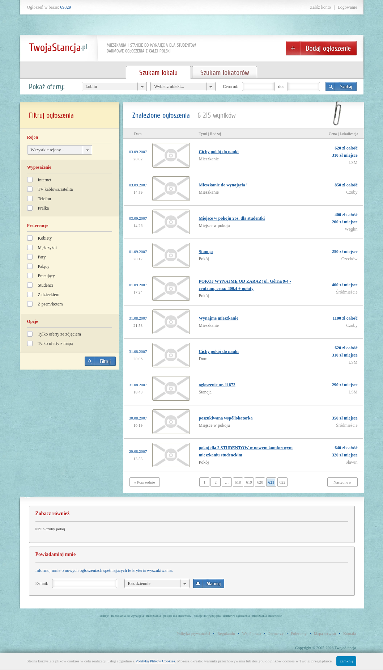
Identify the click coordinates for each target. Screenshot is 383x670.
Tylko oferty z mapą (55, 343)
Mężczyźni (47, 247)
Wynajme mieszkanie (218, 318)
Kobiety (45, 238)
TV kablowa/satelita (55, 189)
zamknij (346, 661)
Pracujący (46, 275)
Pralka (43, 208)
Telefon (44, 198)
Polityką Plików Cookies (155, 661)
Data (138, 133)
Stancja (206, 251)
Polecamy (298, 633)
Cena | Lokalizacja (343, 133)
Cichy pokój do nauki (219, 151)
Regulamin (226, 633)
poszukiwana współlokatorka (226, 418)
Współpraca (251, 633)
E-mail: (41, 583)
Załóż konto (320, 7)
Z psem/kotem (50, 304)
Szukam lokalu (158, 72)
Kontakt (349, 633)
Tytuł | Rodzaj (210, 133)
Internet (44, 179)
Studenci (45, 285)
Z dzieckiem (49, 294)
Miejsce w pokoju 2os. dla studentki (232, 218)
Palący (44, 266)
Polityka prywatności (193, 633)
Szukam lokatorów (224, 72)
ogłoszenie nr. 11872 (217, 384)
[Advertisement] (69, 425)
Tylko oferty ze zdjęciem (59, 334)
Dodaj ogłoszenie (321, 48)
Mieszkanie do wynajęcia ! (223, 184)
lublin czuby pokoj (50, 529)
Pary (42, 257)
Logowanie (347, 7)
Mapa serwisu (325, 633)
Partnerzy (276, 633)
